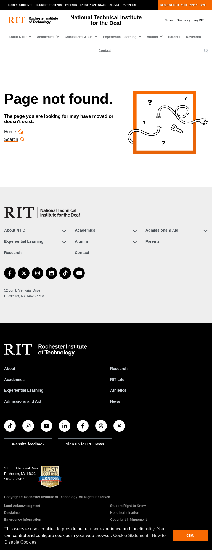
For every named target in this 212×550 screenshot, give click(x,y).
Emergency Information (22, 520)
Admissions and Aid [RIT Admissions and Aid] (22, 401)
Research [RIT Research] (119, 368)
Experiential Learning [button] (120, 37)
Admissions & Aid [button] (79, 37)
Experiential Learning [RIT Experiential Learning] (23, 390)
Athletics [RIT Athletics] (118, 390)
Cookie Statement (130, 535)
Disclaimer (12, 513)
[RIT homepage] (33, 20)
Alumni (114, 5)
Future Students (20, 5)
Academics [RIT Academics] (14, 379)
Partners (129, 5)
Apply (194, 5)
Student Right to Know (128, 506)
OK (190, 535)
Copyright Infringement (128, 520)
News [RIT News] (115, 401)
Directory (183, 20)
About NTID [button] (18, 37)
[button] (206, 51)
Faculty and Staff (93, 5)
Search (14, 139)
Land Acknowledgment (22, 506)
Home (13, 131)
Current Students (49, 5)
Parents (71, 5)
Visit (184, 5)
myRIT (199, 20)
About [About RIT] (9, 368)
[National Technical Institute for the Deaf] (42, 212)
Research (193, 37)
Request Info (169, 5)
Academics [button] (45, 37)
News (169, 20)
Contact (105, 51)
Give (203, 5)
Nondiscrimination (124, 513)
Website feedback (28, 444)
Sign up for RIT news (85, 444)
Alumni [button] (152, 37)
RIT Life (117, 379)
